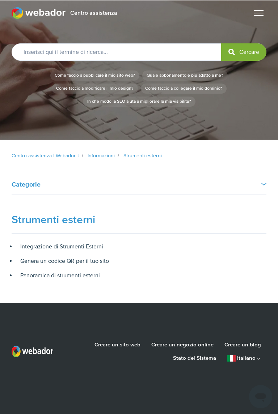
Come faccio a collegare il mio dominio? (183, 88)
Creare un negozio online (182, 344)
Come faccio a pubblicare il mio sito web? (95, 75)
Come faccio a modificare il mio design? (95, 88)
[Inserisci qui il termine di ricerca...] (139, 52)
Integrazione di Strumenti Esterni (61, 246)
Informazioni (101, 156)
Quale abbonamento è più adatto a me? (185, 75)
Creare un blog (242, 344)
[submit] (243, 52)
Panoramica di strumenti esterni (60, 275)
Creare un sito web (117, 344)
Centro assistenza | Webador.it (45, 156)
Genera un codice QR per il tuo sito (64, 261)
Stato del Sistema (194, 358)
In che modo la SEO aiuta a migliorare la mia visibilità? (139, 101)
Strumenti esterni (142, 156)
